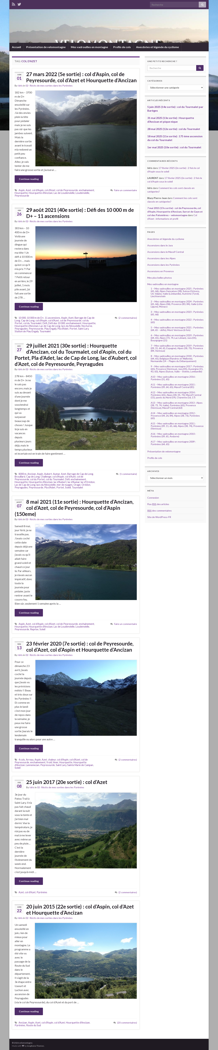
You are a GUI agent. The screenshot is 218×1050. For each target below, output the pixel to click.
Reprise (34, 629)
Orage (77, 484)
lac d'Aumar (74, 482)
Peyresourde (22, 195)
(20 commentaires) (127, 1022)
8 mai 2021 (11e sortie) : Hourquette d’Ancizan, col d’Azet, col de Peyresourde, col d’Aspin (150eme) (74, 508)
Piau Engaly (50, 328)
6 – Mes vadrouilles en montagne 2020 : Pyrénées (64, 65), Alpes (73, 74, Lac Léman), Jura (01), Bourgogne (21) (177, 338)
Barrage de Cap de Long (80, 473)
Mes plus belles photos (159, 277)
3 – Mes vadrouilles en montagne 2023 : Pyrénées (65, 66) (177, 313)
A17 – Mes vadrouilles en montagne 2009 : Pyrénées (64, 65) (173, 443)
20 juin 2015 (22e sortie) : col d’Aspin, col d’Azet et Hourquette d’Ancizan (80, 909)
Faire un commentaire (125, 190)
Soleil (68, 487)
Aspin (22, 190)
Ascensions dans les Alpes (161, 258)
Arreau (30, 759)
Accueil (16, 47)
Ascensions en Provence (160, 271)
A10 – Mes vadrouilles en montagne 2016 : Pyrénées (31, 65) (173, 378)
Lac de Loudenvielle (64, 192)
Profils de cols (122, 47)
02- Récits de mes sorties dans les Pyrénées (49, 85)
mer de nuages (65, 484)
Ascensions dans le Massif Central (165, 251)
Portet (73, 328)
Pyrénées (42, 892)
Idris (20, 85)
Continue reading (29, 179)
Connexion (153, 497)
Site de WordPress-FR (159, 517)
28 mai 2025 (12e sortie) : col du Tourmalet (173, 128)
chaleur (52, 759)
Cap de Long (28, 320)
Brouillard (20, 476)
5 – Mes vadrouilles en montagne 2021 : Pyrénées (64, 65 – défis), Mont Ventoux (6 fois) (177, 328)
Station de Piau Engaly (26, 331)
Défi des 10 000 (56, 323)
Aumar (56, 473)
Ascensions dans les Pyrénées (163, 264)
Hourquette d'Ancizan (41, 192)
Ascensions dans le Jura (160, 245)
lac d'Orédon (88, 482)
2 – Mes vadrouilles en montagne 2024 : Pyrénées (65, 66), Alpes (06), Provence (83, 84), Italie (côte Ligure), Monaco (177, 304)
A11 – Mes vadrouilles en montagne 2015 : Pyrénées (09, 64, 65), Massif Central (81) (173, 386)
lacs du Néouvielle (71, 325)
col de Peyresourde (67, 190)
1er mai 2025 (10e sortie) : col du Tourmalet (174, 147)
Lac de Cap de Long (50, 325)
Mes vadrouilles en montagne (89, 47)
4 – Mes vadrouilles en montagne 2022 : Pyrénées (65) (177, 321)
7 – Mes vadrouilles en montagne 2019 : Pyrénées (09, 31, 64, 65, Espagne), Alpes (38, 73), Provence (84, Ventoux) (177, 348)
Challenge (46, 476)
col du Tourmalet (32, 323)
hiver (55, 762)
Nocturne (87, 325)
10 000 (22, 317)
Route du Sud (33, 1025)
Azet (28, 190)
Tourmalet (45, 331)
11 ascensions (52, 317)
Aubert (48, 473)
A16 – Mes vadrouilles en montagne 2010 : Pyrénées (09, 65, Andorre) (173, 435)
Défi (45, 323)
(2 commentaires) (128, 317)
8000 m (22, 473)
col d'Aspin (38, 190)
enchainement (86, 190)
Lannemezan (32, 765)
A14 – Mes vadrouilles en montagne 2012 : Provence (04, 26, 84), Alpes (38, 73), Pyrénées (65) (175, 416)
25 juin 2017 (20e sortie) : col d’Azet (66, 782)
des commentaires (159, 510)
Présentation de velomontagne (46, 47)
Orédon (86, 484)
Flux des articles (158, 504)
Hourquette (21, 192)
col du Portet (37, 479)
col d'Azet (50, 190)
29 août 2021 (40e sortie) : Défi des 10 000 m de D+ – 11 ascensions (80, 213)
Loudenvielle (82, 192)
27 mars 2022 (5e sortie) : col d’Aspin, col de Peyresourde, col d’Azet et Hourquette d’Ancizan (81, 77)
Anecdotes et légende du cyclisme (157, 47)
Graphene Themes (35, 1046)
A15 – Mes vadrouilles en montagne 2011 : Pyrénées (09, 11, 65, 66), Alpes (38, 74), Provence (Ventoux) (177, 426)
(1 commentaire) (128, 473)
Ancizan (31, 473)
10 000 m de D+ (35, 317)
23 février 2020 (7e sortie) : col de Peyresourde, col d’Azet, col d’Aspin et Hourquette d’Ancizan (80, 646)
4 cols (22, 759)
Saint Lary (83, 328)
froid (49, 762)
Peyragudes (21, 328)
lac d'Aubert (60, 482)
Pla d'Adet (62, 328)
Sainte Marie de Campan (80, 765)
